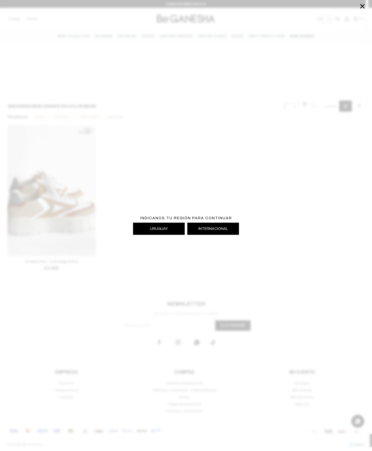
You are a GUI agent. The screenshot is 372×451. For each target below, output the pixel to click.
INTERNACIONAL (213, 229)
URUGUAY (159, 229)
